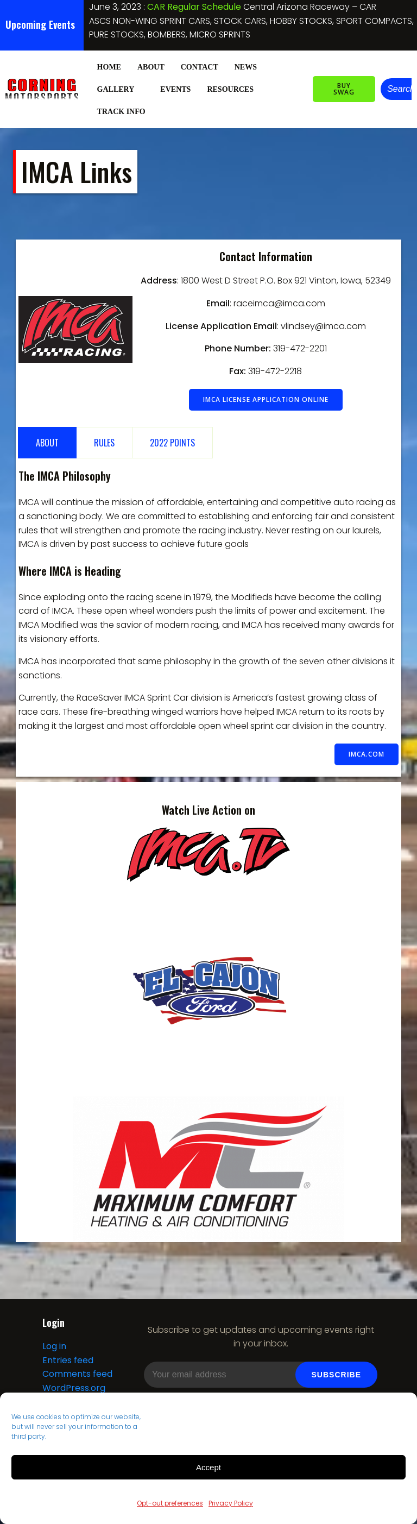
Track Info (126, 112)
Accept (208, 1467)
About (151, 67)
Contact (199, 67)
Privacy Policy (230, 1503)
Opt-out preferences (170, 1503)
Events (175, 89)
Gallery (120, 89)
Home (109, 67)
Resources (235, 89)
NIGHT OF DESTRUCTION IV (204, 7)
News (246, 67)
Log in (54, 1346)
